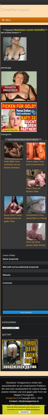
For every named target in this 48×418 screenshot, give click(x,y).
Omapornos (11, 398)
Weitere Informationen (33, 409)
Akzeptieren (25, 412)
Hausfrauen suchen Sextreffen (29, 30)
